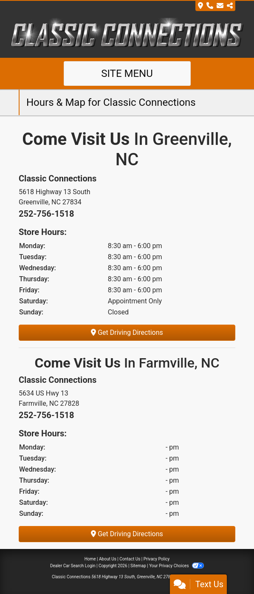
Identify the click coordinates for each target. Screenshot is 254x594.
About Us (107, 559)
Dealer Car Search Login (73, 565)
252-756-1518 (46, 214)
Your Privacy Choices (176, 565)
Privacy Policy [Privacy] (157, 559)
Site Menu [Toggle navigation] (127, 73)
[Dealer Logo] (127, 34)
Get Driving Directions (127, 332)
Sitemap (138, 565)
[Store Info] (215, 6)
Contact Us (129, 559)
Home (90, 559)
